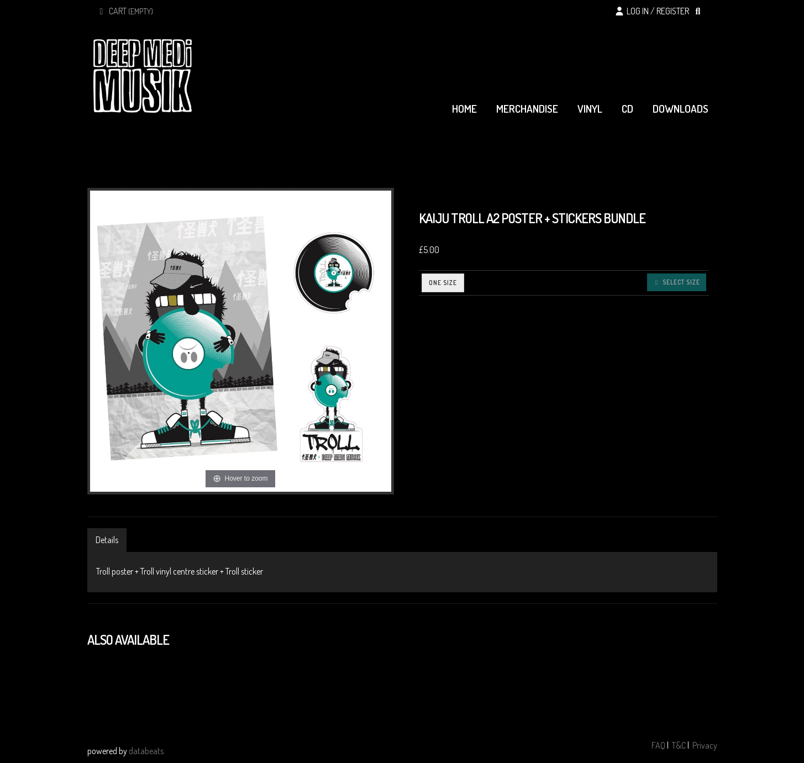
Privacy (704, 745)
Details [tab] (107, 539)
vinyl (589, 108)
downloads (680, 108)
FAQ (658, 745)
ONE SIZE (443, 282)
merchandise (527, 108)
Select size (676, 282)
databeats (146, 750)
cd (627, 108)
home (464, 108)
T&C (679, 745)
